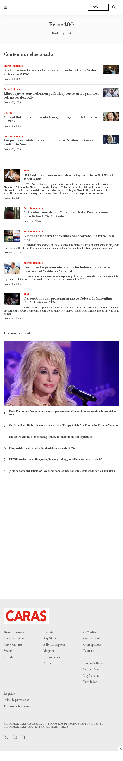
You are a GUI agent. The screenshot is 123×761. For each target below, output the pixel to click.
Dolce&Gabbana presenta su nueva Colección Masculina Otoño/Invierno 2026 (68, 301)
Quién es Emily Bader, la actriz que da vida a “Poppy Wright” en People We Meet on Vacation (63, 425)
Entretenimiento (13, 65)
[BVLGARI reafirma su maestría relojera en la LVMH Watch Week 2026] (12, 175)
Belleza (8, 112)
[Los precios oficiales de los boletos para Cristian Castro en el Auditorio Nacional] (111, 139)
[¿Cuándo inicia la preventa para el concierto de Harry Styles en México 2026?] (111, 69)
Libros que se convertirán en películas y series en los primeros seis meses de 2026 (51, 96)
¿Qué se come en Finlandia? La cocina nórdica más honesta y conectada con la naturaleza (62, 471)
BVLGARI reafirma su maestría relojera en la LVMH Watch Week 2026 (69, 177)
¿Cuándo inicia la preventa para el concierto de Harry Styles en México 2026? (50, 72)
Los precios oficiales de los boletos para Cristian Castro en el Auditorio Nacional (50, 142)
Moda (27, 170)
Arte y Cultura (12, 89)
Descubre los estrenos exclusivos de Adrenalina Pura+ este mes (69, 238)
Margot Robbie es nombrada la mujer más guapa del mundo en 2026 (50, 119)
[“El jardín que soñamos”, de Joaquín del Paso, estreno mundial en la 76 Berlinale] (12, 213)
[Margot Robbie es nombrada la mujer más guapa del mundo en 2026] (111, 116)
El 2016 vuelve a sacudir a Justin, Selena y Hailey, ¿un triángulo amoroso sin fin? (56, 459)
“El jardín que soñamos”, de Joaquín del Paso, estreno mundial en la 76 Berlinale (66, 214)
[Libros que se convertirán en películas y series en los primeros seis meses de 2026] (111, 92)
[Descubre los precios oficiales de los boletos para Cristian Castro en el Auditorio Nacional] (12, 268)
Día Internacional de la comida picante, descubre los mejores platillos (50, 437)
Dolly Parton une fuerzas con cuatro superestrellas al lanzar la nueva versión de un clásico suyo (62, 413)
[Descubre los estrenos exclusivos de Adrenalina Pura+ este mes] (12, 236)
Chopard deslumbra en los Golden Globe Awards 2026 (42, 448)
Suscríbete (98, 7)
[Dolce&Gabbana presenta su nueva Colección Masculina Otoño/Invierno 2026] (12, 299)
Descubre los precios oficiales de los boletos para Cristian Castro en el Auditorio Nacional (68, 269)
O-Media (89, 632)
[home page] (61, 616)
